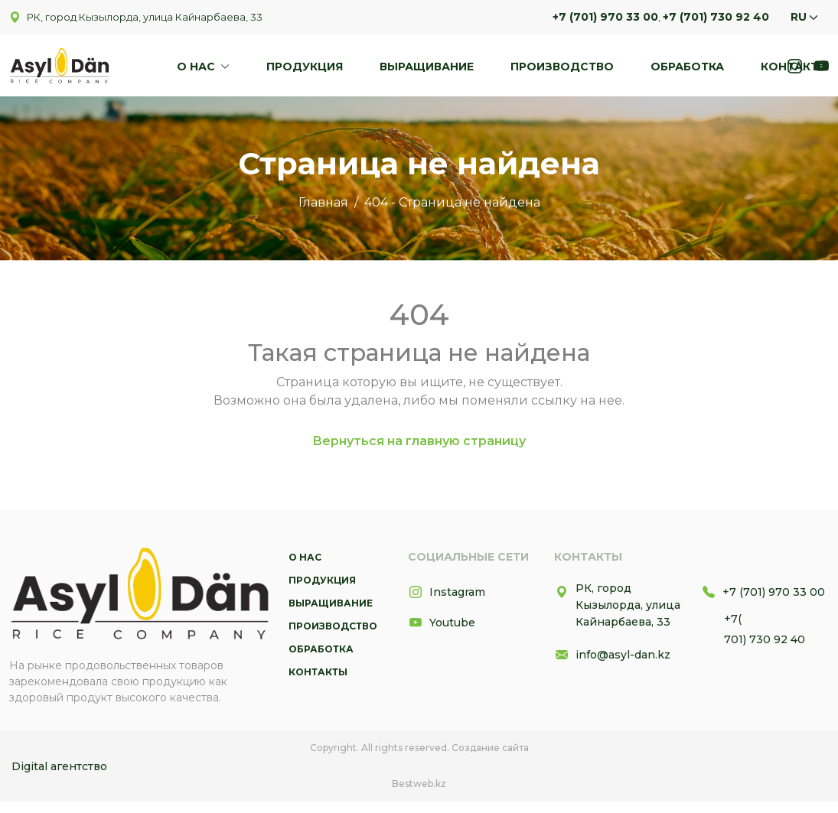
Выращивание (427, 66)
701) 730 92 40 (764, 639)
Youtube (441, 622)
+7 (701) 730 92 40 (716, 17)
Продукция (304, 66)
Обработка (687, 66)
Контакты (795, 66)
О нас (197, 66)
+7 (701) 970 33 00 (605, 17)
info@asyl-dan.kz (612, 655)
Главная (323, 202)
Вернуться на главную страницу (419, 441)
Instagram (446, 592)
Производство (562, 66)
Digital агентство (59, 766)
